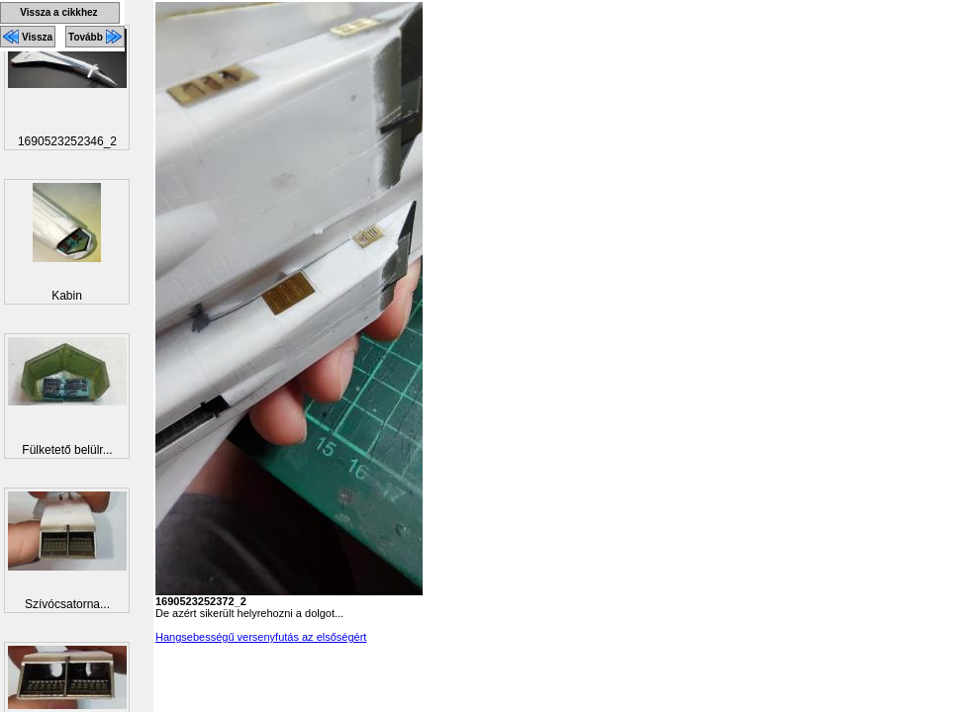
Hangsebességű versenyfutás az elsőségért (260, 637)
